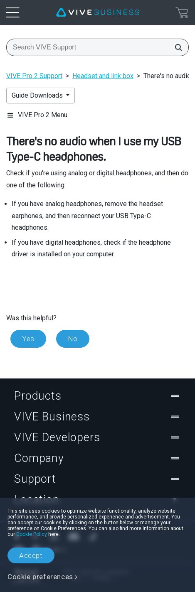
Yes (28, 338)
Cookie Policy (31, 534)
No (73, 338)
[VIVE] (97, 12)
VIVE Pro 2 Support (34, 76)
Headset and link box (102, 76)
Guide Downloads (38, 95)
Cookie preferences (40, 576)
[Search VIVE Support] (176, 47)
